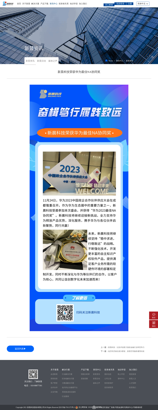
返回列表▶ (20, 349)
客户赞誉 (54, 383)
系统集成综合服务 (69, 392)
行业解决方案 (67, 374)
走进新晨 (54, 374)
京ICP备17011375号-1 (67, 407)
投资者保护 (108, 383)
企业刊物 (54, 392)
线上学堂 (121, 374)
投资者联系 (108, 387)
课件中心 (121, 379)
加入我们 (83, 4)
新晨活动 (41, 61)
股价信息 (107, 374)
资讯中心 (54, 4)
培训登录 (120, 4)
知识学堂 (74, 4)
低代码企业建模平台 (70, 387)
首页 (19, 4)
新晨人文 (132, 379)
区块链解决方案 (68, 379)
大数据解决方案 (68, 383)
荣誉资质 (54, 379)
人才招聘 (132, 383)
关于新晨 (26, 4)
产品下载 (44, 4)
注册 (130, 4)
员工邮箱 (109, 5)
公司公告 (107, 379)
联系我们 (132, 387)
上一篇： (122, 347)
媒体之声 (52, 61)
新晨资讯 (30, 61)
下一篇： (122, 351)
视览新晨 (132, 374)
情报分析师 (85, 374)
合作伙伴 (54, 387)
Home (111, 61)
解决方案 (35, 4)
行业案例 (65, 396)
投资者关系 (64, 4)
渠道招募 (84, 379)
